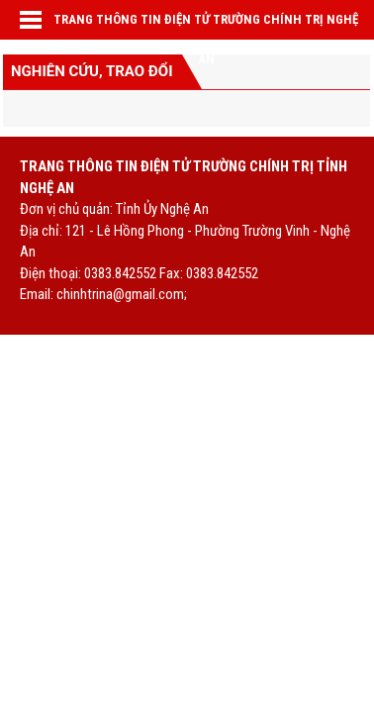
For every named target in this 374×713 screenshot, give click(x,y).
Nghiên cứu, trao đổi (92, 71)
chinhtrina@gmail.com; (121, 294)
